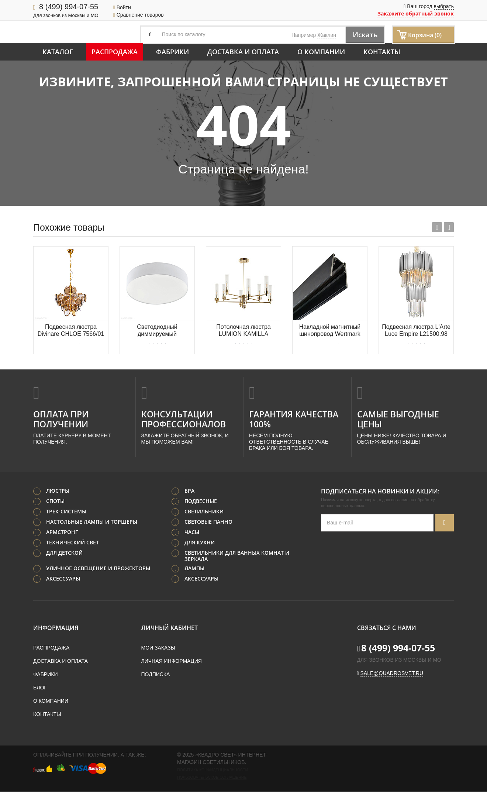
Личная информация (171, 661)
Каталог (57, 51)
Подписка (155, 675)
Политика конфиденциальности (212, 770)
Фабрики (172, 51)
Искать (363, 34)
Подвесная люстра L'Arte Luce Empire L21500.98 (416, 330)
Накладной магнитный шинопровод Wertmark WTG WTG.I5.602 (329, 331)
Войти (122, 7)
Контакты (381, 51)
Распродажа (114, 51)
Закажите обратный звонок (415, 13)
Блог (40, 688)
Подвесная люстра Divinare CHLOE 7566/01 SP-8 (71, 331)
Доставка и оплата (243, 51)
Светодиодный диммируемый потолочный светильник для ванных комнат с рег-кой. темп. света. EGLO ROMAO (157, 331)
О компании (321, 51)
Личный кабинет (169, 628)
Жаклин (326, 35)
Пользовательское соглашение (211, 777)
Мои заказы (158, 648)
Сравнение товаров (138, 15)
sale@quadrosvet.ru (392, 673)
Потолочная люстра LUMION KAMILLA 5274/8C (243, 331)
